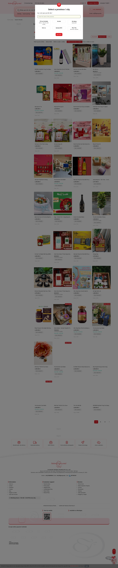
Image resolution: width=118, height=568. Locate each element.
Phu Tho (74, 28)
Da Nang (74, 22)
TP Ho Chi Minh (44, 23)
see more (59, 34)
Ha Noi (59, 21)
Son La (44, 28)
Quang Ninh (59, 28)
